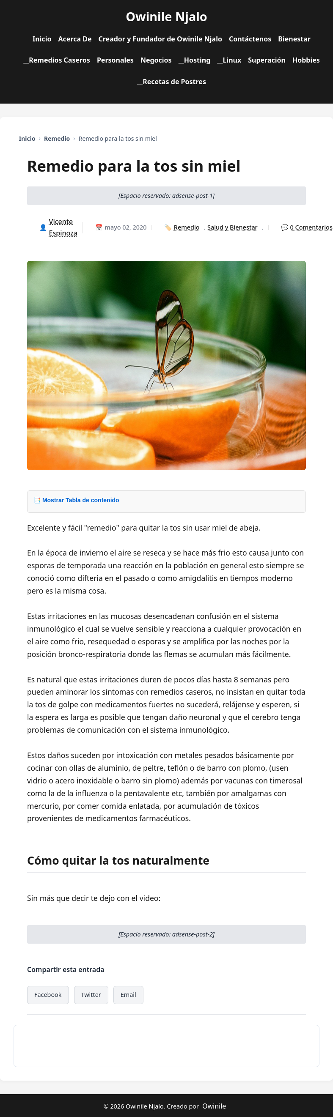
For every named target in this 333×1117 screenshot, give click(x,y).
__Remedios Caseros (56, 60)
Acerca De (75, 39)
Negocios (156, 60)
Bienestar (294, 39)
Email (128, 995)
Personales (115, 60)
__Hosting (195, 60)
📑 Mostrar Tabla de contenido (76, 500)
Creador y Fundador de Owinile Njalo (160, 39)
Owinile (214, 1106)
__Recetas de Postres (171, 81)
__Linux (229, 60)
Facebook (48, 995)
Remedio (187, 227)
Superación (267, 60)
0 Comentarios (311, 227)
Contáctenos (250, 39)
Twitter (91, 995)
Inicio (42, 39)
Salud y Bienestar (232, 227)
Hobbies (306, 60)
